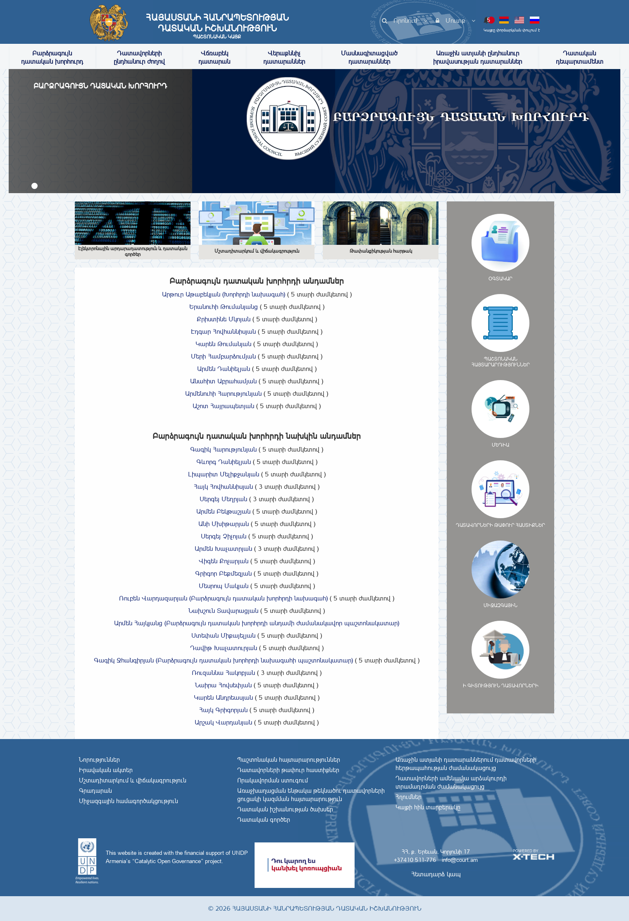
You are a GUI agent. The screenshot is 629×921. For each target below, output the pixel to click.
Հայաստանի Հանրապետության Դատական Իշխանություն (217, 26)
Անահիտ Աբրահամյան (256, 381)
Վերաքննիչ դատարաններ (284, 57)
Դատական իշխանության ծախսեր (285, 809)
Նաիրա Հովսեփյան (256, 685)
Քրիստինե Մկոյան (257, 319)
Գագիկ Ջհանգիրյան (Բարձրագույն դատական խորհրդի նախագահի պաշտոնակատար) (256, 660)
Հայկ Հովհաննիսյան (256, 486)
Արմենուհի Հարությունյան (256, 393)
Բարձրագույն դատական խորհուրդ (52, 57)
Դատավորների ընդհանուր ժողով (139, 57)
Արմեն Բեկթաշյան (256, 511)
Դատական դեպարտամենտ (579, 57)
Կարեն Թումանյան (256, 344)
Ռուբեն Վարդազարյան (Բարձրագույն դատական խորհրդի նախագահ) (256, 598)
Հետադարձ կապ (436, 874)
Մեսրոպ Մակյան (257, 586)
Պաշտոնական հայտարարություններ (288, 759)
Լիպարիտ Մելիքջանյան (257, 474)
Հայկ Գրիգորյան (256, 710)
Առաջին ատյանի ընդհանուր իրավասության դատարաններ (477, 57)
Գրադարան (95, 790)
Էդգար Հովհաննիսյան (256, 331)
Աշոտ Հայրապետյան (257, 406)
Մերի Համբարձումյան (256, 356)
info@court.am (460, 859)
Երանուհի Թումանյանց (256, 307)
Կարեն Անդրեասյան (256, 697)
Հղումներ (409, 797)
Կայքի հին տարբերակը (428, 807)
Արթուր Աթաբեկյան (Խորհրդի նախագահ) (257, 294)
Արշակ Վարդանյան (257, 722)
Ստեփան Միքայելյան (256, 635)
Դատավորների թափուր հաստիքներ (288, 770)
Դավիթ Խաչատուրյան (257, 648)
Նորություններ (99, 759)
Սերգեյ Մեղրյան (257, 499)
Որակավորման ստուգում (272, 780)
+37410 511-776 (415, 859)
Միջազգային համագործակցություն (128, 801)
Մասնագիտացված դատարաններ (369, 57)
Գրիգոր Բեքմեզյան (256, 573)
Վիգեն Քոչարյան (257, 561)
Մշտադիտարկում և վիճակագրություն (132, 780)
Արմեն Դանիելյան (257, 369)
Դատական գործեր (263, 819)
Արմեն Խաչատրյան (257, 549)
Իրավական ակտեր (106, 770)
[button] (34, 186)
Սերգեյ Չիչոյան (257, 536)
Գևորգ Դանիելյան (256, 462)
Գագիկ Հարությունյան (256, 449)
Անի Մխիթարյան (256, 524)
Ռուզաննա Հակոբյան (257, 673)
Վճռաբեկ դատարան (214, 57)
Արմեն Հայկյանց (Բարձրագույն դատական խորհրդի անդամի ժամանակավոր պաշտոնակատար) (256, 623)
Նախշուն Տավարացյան (256, 611)
